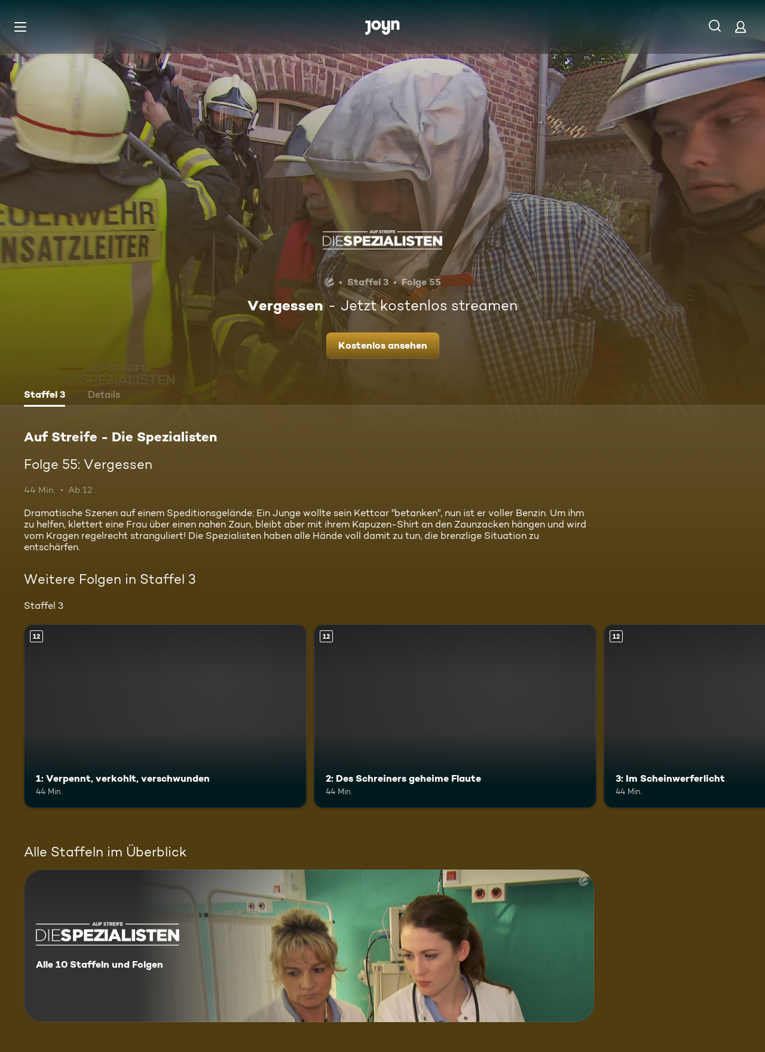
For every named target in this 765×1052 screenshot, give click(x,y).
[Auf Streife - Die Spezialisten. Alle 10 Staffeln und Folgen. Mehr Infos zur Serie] (309, 946)
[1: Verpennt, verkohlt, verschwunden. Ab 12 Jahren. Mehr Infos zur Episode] (165, 716)
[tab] (45, 396)
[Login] (740, 26)
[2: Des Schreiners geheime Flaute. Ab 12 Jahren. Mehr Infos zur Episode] (455, 716)
